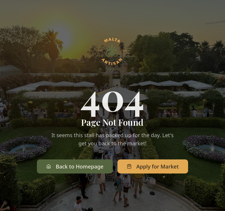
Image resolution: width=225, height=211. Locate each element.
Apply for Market (153, 167)
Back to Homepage (74, 167)
